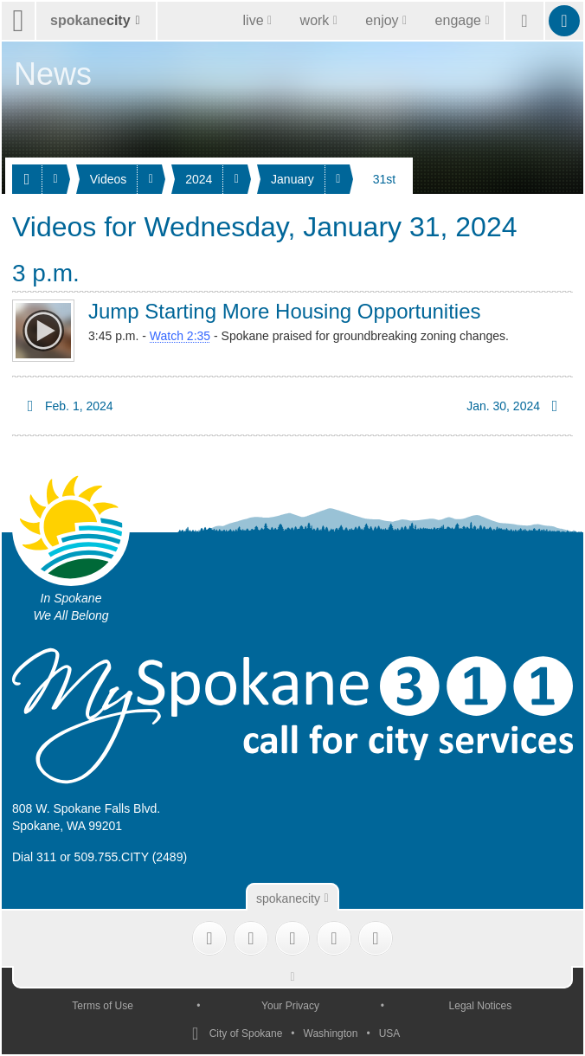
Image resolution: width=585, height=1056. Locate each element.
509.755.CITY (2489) (131, 857)
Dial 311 (34, 857)
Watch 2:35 (180, 336)
